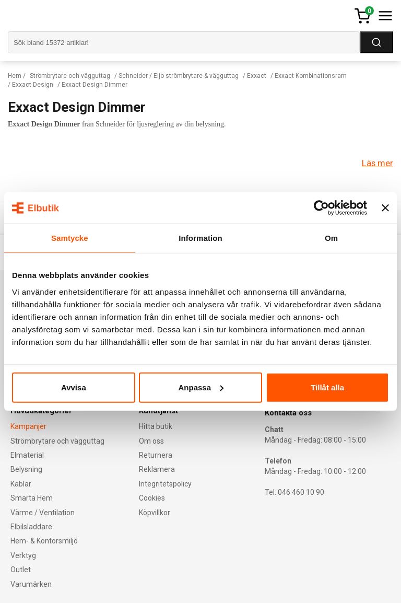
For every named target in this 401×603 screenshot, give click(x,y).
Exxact (256, 75)
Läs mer (377, 163)
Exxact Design (32, 84)
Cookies (152, 498)
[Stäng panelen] (385, 208)
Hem (14, 75)
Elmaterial (27, 455)
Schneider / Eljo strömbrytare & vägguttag (179, 75)
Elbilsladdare (31, 527)
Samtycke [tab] (69, 238)
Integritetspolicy (165, 484)
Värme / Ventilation (42, 512)
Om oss (151, 441)
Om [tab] (331, 238)
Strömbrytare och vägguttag (70, 75)
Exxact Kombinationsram (311, 75)
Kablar (20, 484)
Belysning (26, 469)
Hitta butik (155, 426)
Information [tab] (200, 238)
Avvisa (73, 386)
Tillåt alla (327, 386)
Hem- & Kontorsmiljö (44, 541)
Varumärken (31, 584)
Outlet (20, 569)
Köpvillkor (154, 512)
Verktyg (23, 555)
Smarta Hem (31, 498)
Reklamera (157, 469)
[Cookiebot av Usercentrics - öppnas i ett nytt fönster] (321, 208)
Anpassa (200, 386)
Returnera (155, 455)
